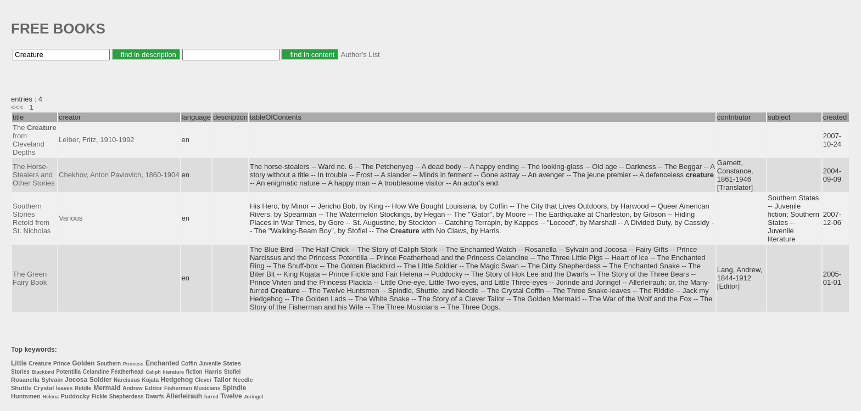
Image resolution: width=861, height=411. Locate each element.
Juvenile (210, 364)
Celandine (96, 372)
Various (70, 218)
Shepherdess (126, 396)
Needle (243, 379)
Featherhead (127, 372)
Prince (61, 364)
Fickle (99, 396)
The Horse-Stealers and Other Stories (34, 174)
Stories (20, 372)
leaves (64, 388)
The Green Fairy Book (30, 278)
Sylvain (52, 379)
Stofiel (232, 372)
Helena (50, 396)
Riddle (83, 388)
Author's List (359, 54)
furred (211, 396)
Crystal (43, 388)
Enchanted (162, 363)
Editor (154, 388)
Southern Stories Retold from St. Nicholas (32, 218)
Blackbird (43, 372)
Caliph (153, 372)
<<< (17, 107)
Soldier (101, 380)
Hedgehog (177, 380)
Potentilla (68, 372)
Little (19, 363)
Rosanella (25, 379)
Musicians (207, 388)
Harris (213, 371)
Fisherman (178, 388)
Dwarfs (155, 396)
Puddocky (75, 396)
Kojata (150, 380)
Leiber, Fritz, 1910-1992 (96, 140)
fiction (194, 372)
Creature (40, 364)
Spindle (234, 388)
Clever (203, 380)
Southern (109, 364)
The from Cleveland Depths (34, 139)
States (232, 363)
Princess (133, 364)
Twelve (231, 396)
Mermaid (106, 388)
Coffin (189, 364)
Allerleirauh (184, 396)
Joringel (253, 396)
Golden (83, 363)
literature (173, 372)
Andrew (132, 388)
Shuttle (21, 388)
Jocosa (76, 380)
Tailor (222, 380)
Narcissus (127, 380)
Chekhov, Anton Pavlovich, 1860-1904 (119, 175)
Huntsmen (26, 396)
